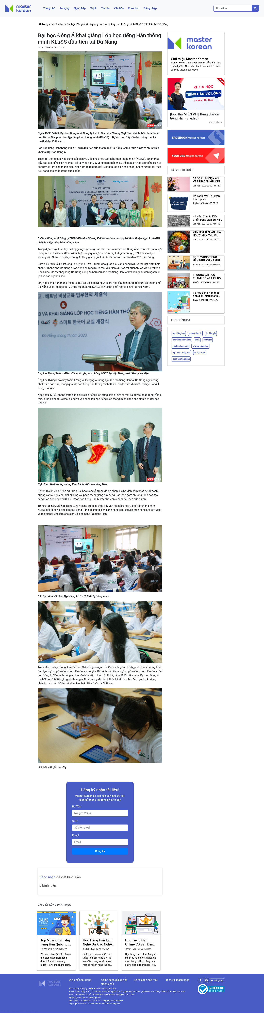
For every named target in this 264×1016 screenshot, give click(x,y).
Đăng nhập (150, 8)
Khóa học (133, 8)
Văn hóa (119, 8)
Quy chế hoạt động (80, 979)
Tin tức (105, 8)
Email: (75, 835)
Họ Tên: (76, 806)
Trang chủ (49, 8)
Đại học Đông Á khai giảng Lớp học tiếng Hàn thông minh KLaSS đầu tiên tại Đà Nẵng (117, 24)
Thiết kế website (10, 1011)
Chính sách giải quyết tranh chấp (114, 982)
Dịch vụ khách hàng (177, 979)
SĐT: (75, 821)
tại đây (62, 767)
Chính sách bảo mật (146, 979)
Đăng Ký (100, 851)
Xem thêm (215, 122)
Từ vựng (65, 8)
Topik (93, 8)
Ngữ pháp (80, 8)
